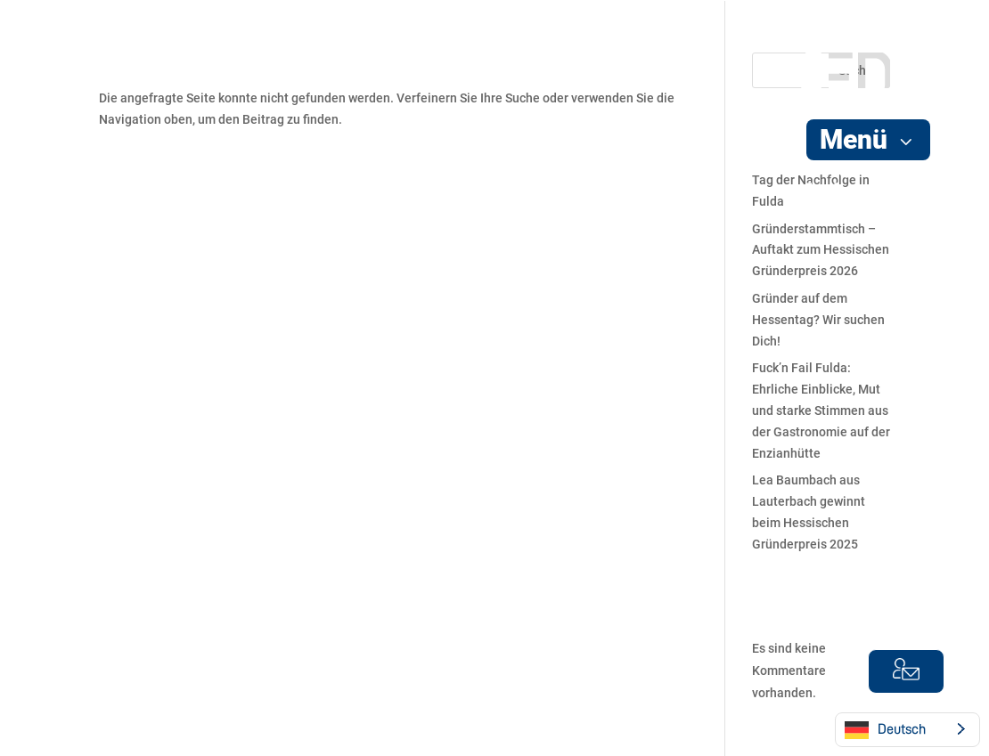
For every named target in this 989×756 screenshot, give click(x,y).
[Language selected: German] (907, 729)
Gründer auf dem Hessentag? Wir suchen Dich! (818, 319)
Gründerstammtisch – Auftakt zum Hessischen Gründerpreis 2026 (820, 250)
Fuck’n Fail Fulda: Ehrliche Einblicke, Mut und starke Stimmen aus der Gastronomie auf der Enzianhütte (821, 410)
